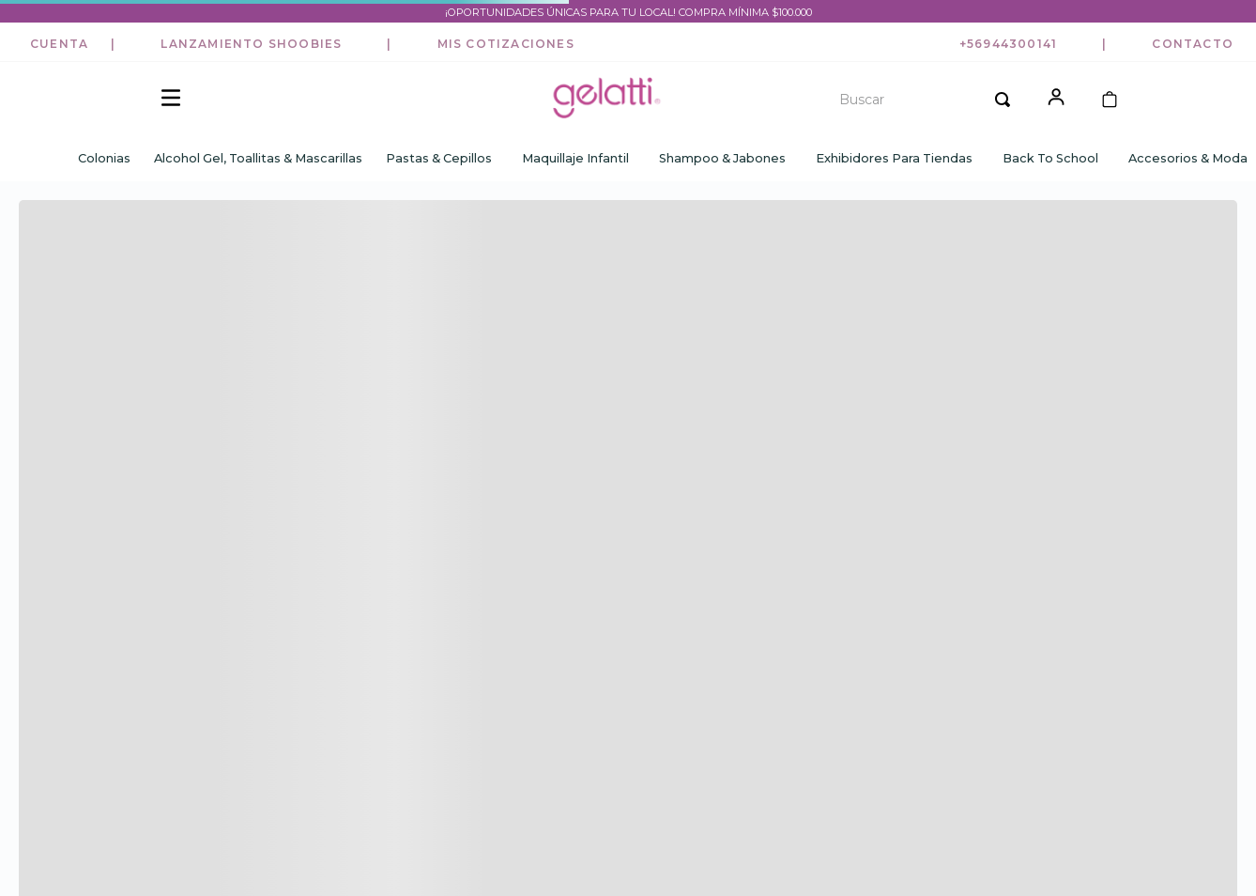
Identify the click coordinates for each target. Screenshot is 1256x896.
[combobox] (918, 100)
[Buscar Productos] (1002, 100)
